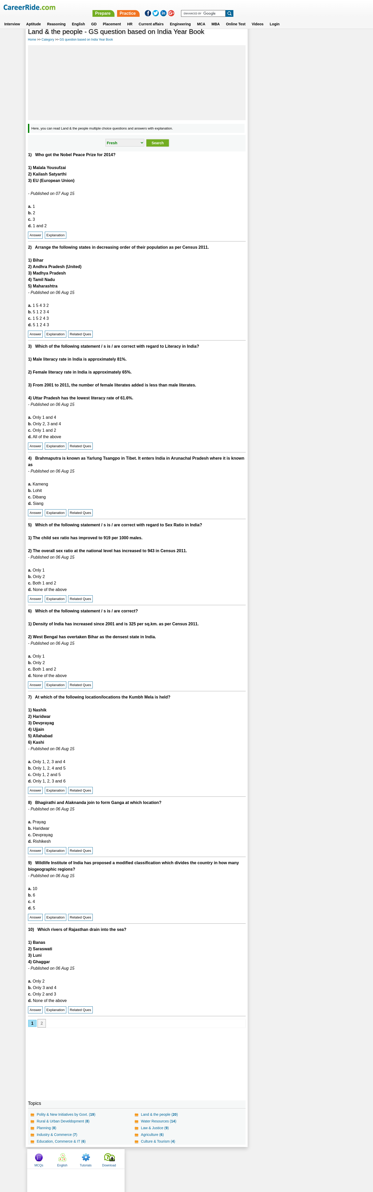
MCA (201, 18)
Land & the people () (159, 1114)
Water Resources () (158, 1121)
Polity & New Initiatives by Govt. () (66, 1114)
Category (47, 39)
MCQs (260, 39)
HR (129, 18)
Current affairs (151, 18)
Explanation (55, 235)
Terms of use (184, 1159)
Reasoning (56, 18)
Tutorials (307, 39)
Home (32, 39)
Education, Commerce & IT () (61, 1141)
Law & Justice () (154, 1128)
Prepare (239, 7)
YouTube (223, 1159)
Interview (12, 18)
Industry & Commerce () (57, 1135)
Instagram (243, 1159)
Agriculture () (152, 1135)
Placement (112, 18)
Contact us (160, 1159)
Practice (263, 7)
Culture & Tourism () (158, 1141)
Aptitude (33, 18)
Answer (35, 235)
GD (94, 18)
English (78, 18)
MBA (216, 18)
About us (139, 1159)
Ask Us (205, 1159)
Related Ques (80, 334)
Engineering (180, 18)
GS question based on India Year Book (86, 39)
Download (330, 39)
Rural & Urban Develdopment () (63, 1121)
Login (274, 18)
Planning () (46, 1128)
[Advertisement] (136, 83)
